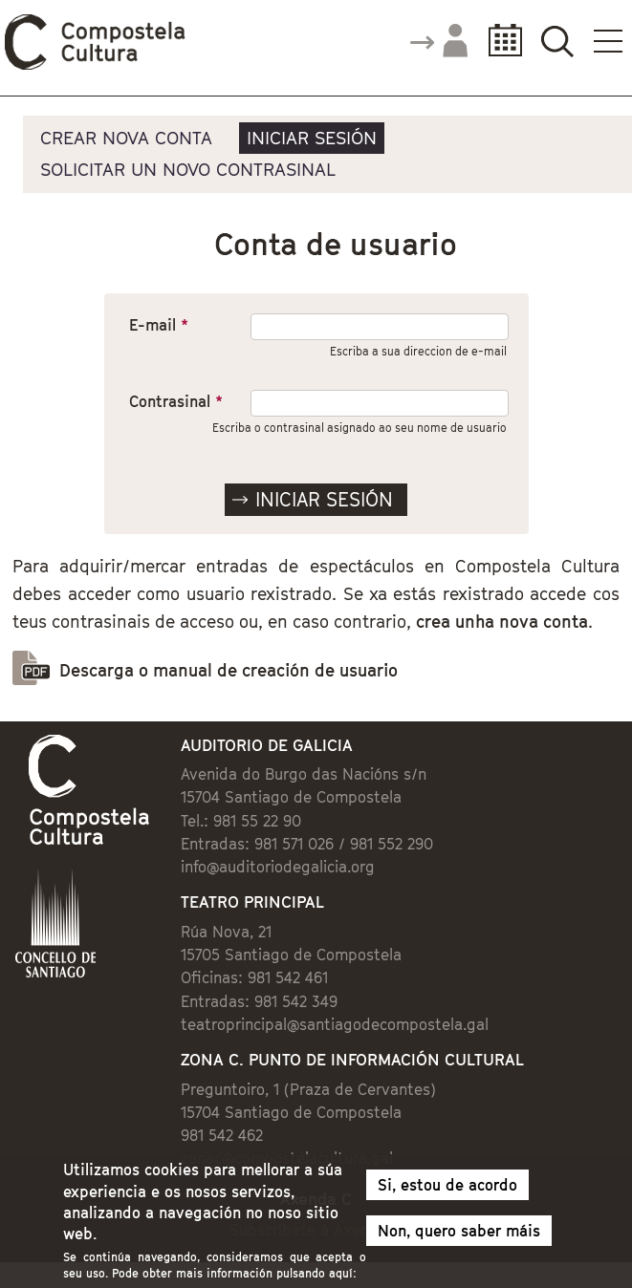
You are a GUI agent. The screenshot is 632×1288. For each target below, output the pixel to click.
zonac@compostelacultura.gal (287, 1158)
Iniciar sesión (312, 137)
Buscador (556, 40)
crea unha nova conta (502, 622)
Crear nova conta (126, 137)
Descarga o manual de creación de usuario (228, 670)
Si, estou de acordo (447, 1192)
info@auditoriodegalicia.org (278, 866)
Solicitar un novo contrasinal (188, 169)
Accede (438, 42)
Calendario (499, 40)
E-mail (158, 324)
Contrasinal (176, 401)
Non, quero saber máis (459, 1238)
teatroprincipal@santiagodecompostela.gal (335, 1024)
